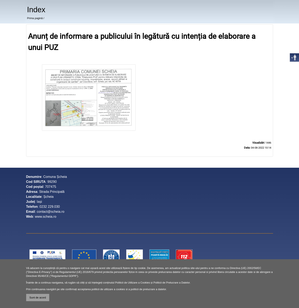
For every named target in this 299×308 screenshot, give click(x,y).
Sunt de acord (37, 297)
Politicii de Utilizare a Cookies (132, 282)
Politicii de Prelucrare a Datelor (171, 282)
